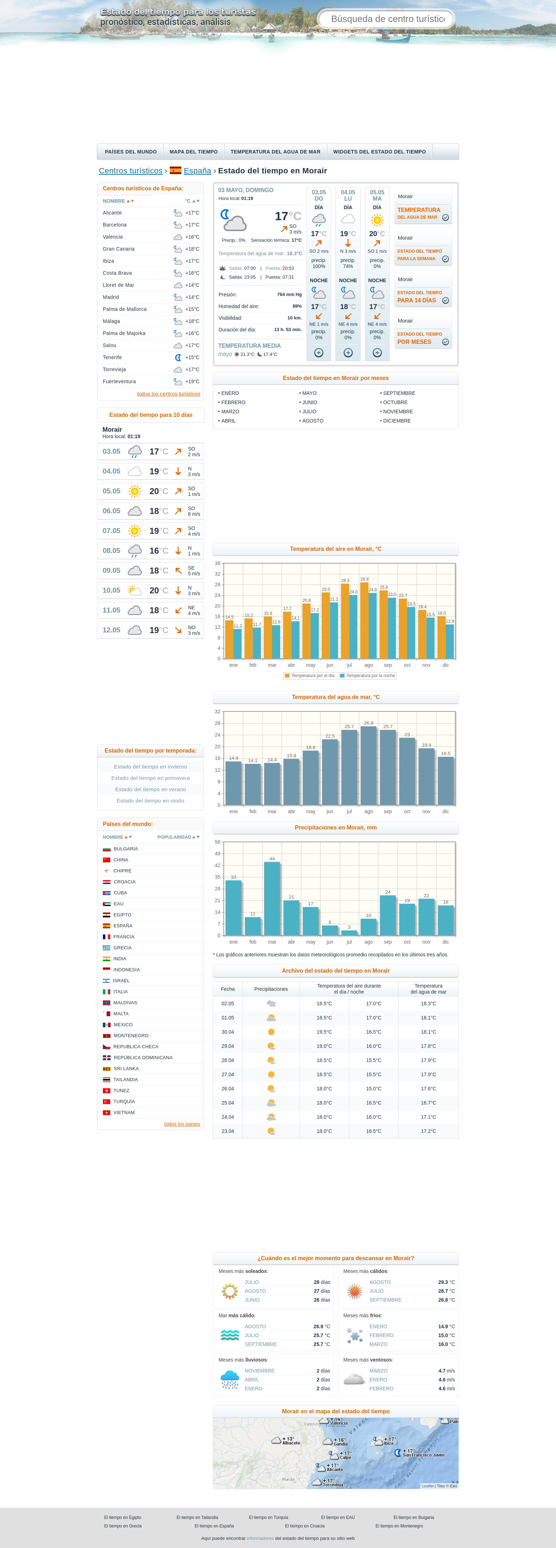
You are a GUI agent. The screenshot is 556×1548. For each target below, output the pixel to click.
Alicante (112, 213)
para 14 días (419, 296)
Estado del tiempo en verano (150, 789)
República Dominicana (143, 1057)
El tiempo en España (214, 1526)
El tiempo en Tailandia (197, 1517)
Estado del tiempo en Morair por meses (336, 378)
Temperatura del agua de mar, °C (336, 697)
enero (230, 393)
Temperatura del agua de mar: (251, 253)
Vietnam (124, 1112)
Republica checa (136, 1046)
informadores (260, 1538)
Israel (121, 980)
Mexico (123, 1024)
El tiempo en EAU (338, 1517)
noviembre (398, 411)
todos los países (182, 1124)
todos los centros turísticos (168, 394)
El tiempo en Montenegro (399, 1526)
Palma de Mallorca (125, 309)
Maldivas (125, 1002)
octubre (395, 402)
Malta (121, 1013)
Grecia (122, 947)
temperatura (418, 213)
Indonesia (126, 969)
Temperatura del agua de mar (275, 152)
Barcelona (115, 225)
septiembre (399, 393)
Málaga (111, 321)
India (119, 958)
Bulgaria (126, 848)
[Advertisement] (278, 90)
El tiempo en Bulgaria (414, 1517)
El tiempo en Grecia (122, 1526)
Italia (120, 991)
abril (228, 421)
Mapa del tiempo (193, 152)
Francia (123, 936)
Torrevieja (114, 369)
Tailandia (125, 1079)
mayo (225, 354)
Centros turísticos (131, 170)
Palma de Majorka (124, 333)
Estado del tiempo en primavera (150, 778)
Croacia (124, 881)
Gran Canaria (119, 249)
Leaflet (428, 1486)
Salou (109, 345)
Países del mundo (131, 152)
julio (309, 411)
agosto (313, 421)
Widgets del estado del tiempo (379, 152)
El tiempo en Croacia (304, 1526)
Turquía (124, 1101)
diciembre (397, 421)
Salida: (236, 268)
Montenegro (131, 1035)
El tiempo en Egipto (122, 1517)
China (120, 859)
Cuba (120, 892)
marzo (230, 411)
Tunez (121, 1090)
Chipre (122, 870)
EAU (119, 903)
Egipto (122, 914)
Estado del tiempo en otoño (150, 801)
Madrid (111, 297)
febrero (233, 402)
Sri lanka (126, 1068)
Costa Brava (117, 273)
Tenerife (112, 357)
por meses (419, 338)
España (198, 170)
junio (309, 402)
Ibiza (108, 261)
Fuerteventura (119, 381)
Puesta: (273, 268)
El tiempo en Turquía (268, 1517)
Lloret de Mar (118, 285)
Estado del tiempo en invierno (150, 767)
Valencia (113, 237)
